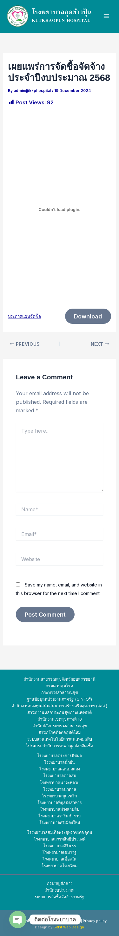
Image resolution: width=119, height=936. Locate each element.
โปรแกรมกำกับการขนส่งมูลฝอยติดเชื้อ (59, 745)
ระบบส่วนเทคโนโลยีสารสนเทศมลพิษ (59, 739)
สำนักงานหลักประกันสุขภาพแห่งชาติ (59, 712)
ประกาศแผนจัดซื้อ (24, 316)
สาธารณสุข (76, 725)
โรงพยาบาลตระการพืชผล (59, 755)
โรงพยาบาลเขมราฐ (59, 852)
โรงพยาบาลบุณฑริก (59, 796)
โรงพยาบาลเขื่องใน (59, 859)
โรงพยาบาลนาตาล (59, 789)
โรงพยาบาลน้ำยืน (59, 762)
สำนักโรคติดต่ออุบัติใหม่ (59, 732)
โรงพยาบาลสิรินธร (59, 845)
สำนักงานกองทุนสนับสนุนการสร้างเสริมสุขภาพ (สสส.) (59, 706)
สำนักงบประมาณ (59, 890)
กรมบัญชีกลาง (59, 883)
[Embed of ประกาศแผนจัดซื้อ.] (59, 209)
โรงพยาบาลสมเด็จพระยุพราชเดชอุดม (59, 832)
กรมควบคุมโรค (59, 686)
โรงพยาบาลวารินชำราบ (59, 816)
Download (88, 316)
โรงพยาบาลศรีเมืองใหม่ (59, 822)
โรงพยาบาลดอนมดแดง (59, 769)
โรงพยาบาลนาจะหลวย (59, 782)
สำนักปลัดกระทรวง (49, 725)
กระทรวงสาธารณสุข (59, 692)
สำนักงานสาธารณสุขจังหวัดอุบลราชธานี (59, 679)
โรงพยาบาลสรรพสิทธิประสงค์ (60, 839)
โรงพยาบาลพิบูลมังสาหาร (59, 802)
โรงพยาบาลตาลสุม (59, 775)
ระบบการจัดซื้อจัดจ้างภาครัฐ (59, 896)
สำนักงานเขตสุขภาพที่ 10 (59, 719)
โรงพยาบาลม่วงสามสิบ (59, 809)
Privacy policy (95, 921)
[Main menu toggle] (106, 16)
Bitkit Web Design (68, 927)
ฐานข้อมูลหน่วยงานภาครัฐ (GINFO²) (59, 699)
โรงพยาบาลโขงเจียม (59, 865)
